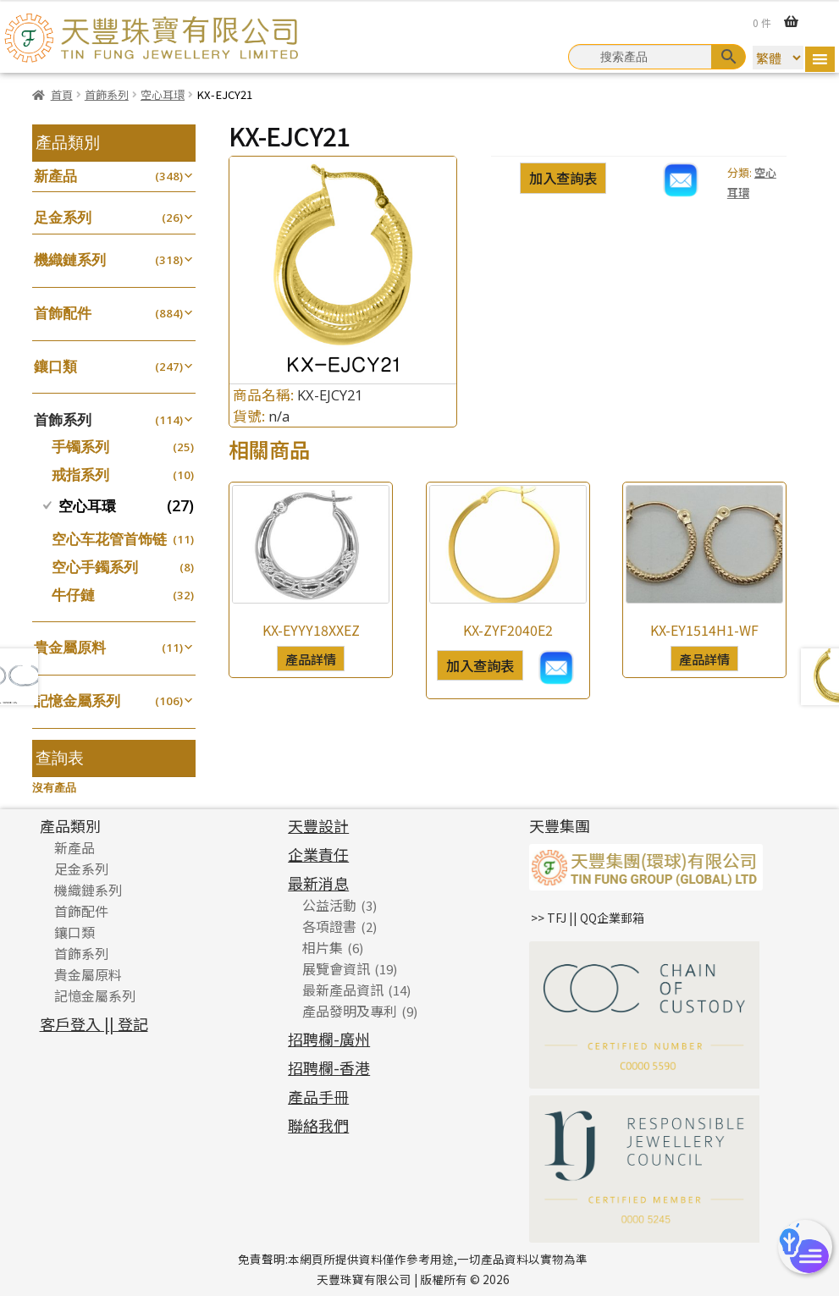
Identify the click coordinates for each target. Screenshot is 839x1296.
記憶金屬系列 (77, 700)
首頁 (62, 94)
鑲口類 (55, 366)
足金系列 (62, 217)
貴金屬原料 (70, 647)
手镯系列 (80, 446)
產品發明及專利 (349, 1011)
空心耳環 (163, 94)
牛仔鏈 (73, 594)
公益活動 (329, 905)
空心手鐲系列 (95, 566)
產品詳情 (310, 658)
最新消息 (318, 883)
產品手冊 (318, 1096)
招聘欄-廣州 (329, 1039)
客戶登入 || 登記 (94, 1023)
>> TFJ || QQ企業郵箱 (587, 917)
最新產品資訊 (343, 989)
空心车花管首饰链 (109, 539)
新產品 (55, 175)
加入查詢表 (563, 178)
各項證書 (329, 926)
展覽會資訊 (336, 968)
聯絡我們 (318, 1125)
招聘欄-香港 (329, 1067)
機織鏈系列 (70, 259)
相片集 (322, 947)
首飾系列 (107, 94)
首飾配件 (62, 313)
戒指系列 (80, 474)
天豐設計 (318, 825)
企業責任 (318, 854)
